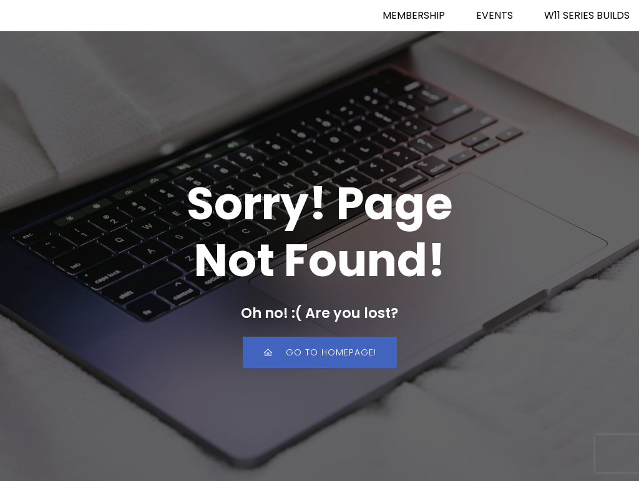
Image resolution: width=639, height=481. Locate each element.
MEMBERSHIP (414, 15)
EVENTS (494, 15)
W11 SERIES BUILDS (587, 15)
